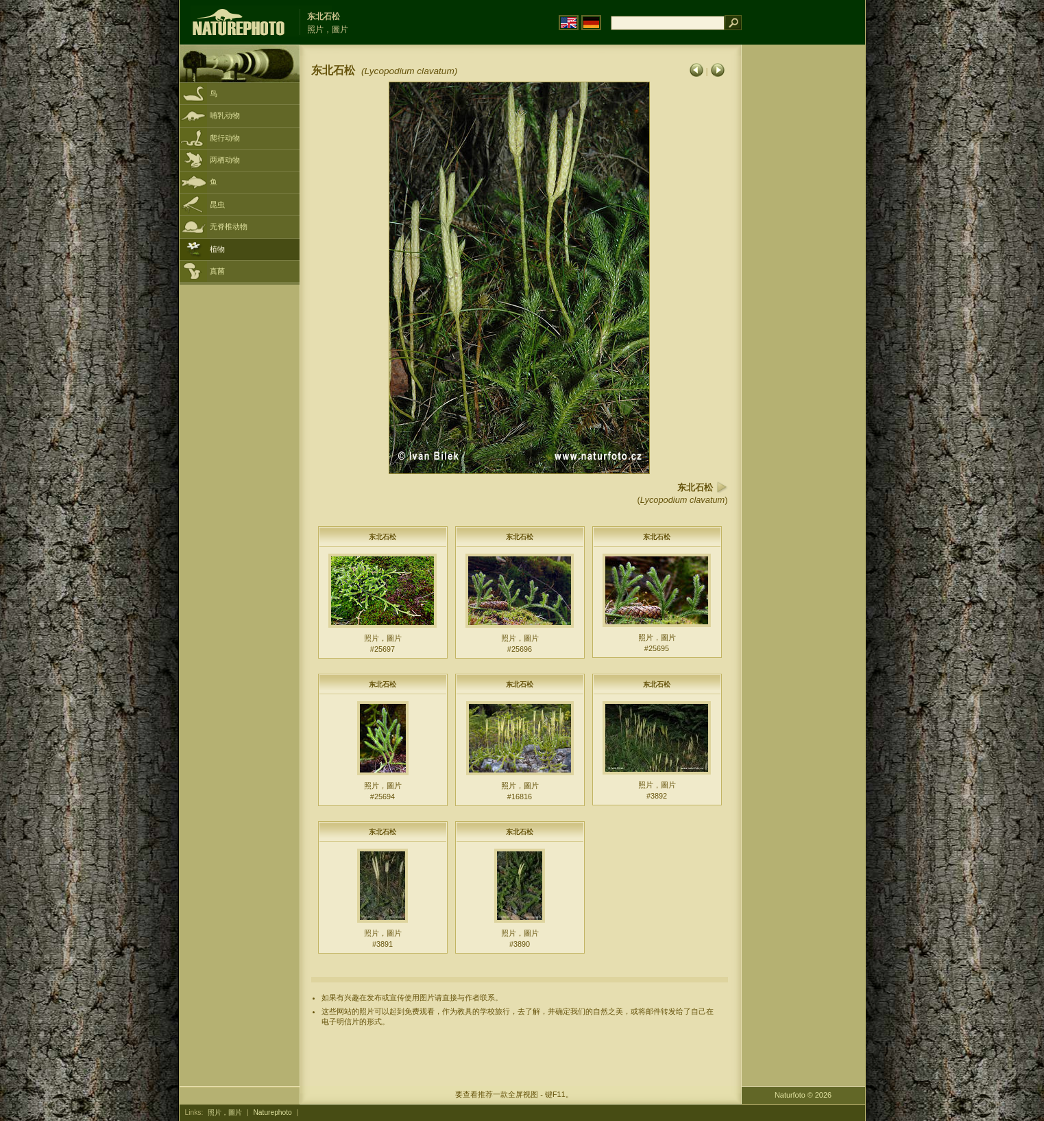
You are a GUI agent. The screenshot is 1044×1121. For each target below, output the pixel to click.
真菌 (217, 271)
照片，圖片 (225, 1112)
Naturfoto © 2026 (803, 1095)
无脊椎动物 (228, 226)
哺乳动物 (225, 115)
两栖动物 (225, 160)
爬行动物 (225, 138)
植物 (217, 249)
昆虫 (217, 204)
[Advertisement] (803, 264)
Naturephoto (272, 1112)
